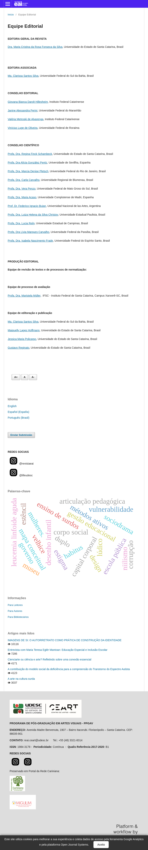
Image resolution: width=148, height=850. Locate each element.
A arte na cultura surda (21, 678)
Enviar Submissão (21, 434)
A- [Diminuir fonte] (33, 377)
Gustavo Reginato (18, 347)
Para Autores (15, 611)
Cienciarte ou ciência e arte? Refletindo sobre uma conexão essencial (49, 659)
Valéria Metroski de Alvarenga (25, 119)
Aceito (101, 844)
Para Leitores (15, 605)
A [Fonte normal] (24, 377)
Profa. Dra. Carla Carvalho (24, 179)
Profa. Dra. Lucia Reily (21, 223)
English (12, 406)
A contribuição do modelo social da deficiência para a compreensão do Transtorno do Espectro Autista (69, 669)
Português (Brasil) (18, 417)
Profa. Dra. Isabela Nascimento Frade (30, 240)
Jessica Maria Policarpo (22, 339)
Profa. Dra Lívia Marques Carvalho (28, 232)
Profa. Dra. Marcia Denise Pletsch (28, 171)
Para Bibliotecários (18, 617)
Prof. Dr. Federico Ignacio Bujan (27, 205)
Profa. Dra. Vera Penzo (21, 188)
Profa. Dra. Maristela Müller (24, 295)
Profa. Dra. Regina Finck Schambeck (30, 153)
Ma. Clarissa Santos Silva (23, 75)
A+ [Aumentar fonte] (16, 377)
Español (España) (18, 411)
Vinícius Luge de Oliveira (23, 127)
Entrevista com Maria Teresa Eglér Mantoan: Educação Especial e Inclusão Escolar (57, 649)
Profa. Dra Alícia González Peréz (27, 162)
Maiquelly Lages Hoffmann (24, 330)
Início (11, 14)
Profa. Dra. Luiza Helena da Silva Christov (33, 214)
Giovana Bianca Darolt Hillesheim (28, 101)
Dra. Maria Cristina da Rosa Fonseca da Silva (35, 46)
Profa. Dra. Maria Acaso (22, 197)
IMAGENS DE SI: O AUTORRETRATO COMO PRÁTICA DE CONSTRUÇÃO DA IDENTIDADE (64, 640)
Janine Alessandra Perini (22, 110)
